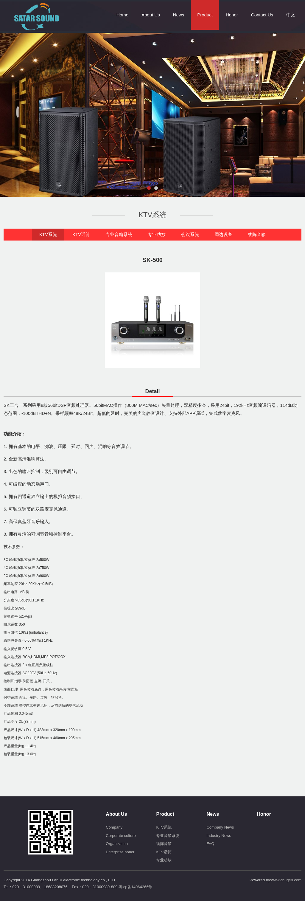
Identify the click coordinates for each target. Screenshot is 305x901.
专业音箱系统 (118, 234)
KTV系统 (48, 234)
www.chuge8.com (286, 880)
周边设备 (223, 234)
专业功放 (157, 234)
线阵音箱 (257, 234)
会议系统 (190, 234)
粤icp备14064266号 (135, 887)
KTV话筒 (81, 234)
